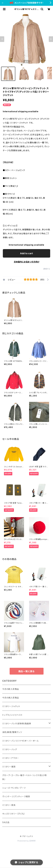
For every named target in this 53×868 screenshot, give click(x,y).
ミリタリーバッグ (9, 749)
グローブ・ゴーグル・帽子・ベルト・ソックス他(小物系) (24, 777)
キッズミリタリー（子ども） (13, 813)
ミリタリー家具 (9, 805)
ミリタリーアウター (10, 758)
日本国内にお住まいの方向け (26, 262)
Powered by (27, 841)
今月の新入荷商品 (10, 689)
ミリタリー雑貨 (9, 766)
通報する (46, 269)
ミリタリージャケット (11, 706)
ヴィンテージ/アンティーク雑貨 (16, 796)
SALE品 (5, 822)
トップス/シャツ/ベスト (12, 715)
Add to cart (26, 253)
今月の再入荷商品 (10, 697)
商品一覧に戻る (26, 671)
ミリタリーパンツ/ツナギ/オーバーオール (20, 741)
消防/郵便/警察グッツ (12, 732)
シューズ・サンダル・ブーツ (14, 788)
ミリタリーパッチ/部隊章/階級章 (16, 723)
